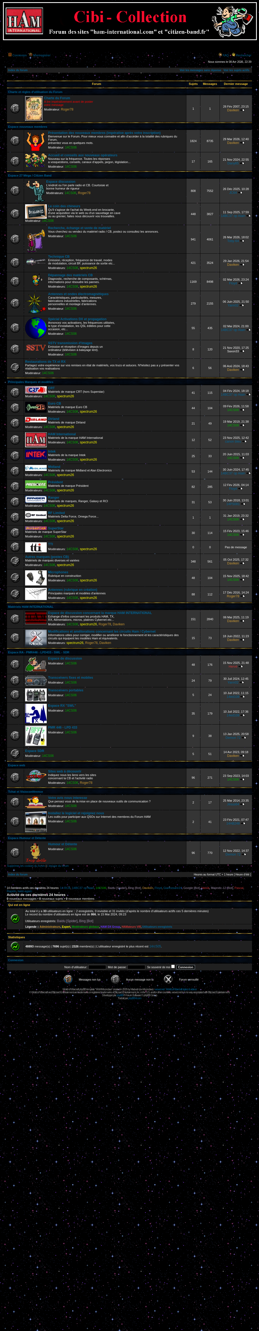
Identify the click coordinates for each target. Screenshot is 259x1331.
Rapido (11, 891)
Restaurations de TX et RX (45, 362)
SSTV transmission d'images (70, 343)
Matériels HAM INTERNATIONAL (30, 606)
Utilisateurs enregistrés (157, 926)
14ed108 (233, 697)
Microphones (58, 572)
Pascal (238, 887)
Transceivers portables (65, 690)
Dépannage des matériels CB (70, 275)
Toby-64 (233, 241)
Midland (54, 467)
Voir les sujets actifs (236, 70)
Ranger (53, 497)
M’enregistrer (42, 55)
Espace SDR (34, 751)
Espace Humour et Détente (27, 838)
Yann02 (232, 305)
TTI (50, 544)
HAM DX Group (110, 926)
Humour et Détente (62, 844)
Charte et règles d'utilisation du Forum (35, 92)
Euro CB (54, 403)
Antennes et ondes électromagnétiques (78, 294)
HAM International (62, 434)
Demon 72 (233, 738)
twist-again (25, 891)
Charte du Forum (57, 98)
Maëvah (134, 989)
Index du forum (18, 70)
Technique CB (59, 256)
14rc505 (155, 946)
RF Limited (56, 513)
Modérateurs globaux (85, 926)
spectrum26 (88, 268)
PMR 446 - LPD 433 (62, 727)
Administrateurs (50, 926)
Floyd (233, 283)
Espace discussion (60, 182)
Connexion (19, 55)
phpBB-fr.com (135, 998)
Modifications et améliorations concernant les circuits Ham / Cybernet (102, 631)
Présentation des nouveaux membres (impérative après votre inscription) (104, 133)
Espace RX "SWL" (62, 706)
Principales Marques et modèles (30, 382)
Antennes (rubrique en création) (72, 590)
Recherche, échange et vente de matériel (79, 228)
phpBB (119, 995)
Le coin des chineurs (64, 206)
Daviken (233, 110)
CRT (51, 388)
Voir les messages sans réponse (200, 70)
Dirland (53, 419)
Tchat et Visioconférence (25, 791)
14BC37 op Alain (233, 216)
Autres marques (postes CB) (47, 557)
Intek (52, 451)
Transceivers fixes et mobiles (70, 678)
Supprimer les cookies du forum (26, 865)
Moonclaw (148, 989)
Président (55, 482)
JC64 (233, 193)
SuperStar (55, 528)
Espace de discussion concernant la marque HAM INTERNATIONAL (100, 613)
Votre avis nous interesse (67, 798)
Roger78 (67, 109)
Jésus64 (233, 804)
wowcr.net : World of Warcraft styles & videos (176, 989)
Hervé (233, 666)
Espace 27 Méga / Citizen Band (30, 175)
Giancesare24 (172, 887)
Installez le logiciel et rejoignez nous (76, 813)
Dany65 (233, 163)
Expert (66, 926)
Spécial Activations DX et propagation (77, 319)
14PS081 (233, 504)
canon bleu (233, 441)
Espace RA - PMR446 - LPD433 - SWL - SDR (38, 652)
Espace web (16, 765)
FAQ (226, 55)
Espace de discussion (65, 658)
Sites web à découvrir (64, 771)
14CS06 (71, 147)
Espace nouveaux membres (27, 126)
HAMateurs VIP (131, 926)
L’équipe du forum (58, 865)
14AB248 (233, 823)
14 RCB (65, 887)
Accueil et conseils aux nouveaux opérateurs (82, 155)
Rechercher (243, 55)
